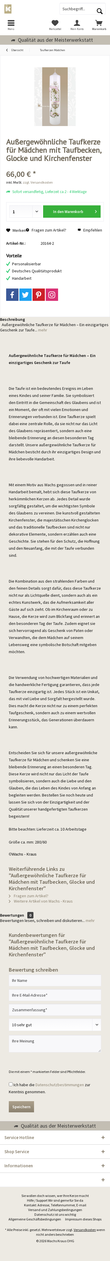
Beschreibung (12, 319)
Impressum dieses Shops (83, 1219)
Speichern (21, 1106)
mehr (42, 330)
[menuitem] (11, 25)
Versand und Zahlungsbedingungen (55, 1210)
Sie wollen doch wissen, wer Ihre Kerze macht (55, 1195)
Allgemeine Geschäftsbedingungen (35, 1219)
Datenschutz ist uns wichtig (55, 1214)
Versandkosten (85, 1230)
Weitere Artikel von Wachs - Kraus (41, 901)
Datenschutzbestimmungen (59, 1084)
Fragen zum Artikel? (46, 230)
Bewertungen (12, 915)
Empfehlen (89, 230)
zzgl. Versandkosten (38, 182)
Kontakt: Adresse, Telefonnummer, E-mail (55, 1205)
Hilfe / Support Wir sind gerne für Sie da (55, 1200)
